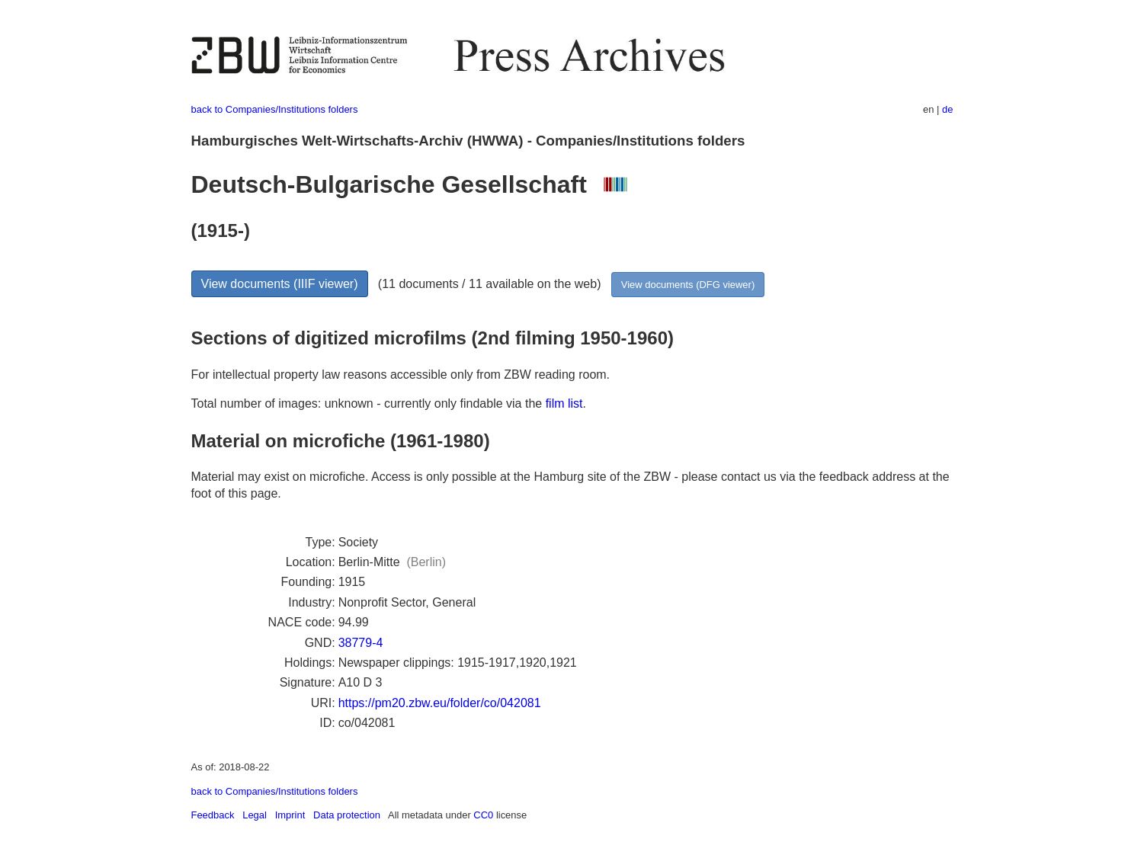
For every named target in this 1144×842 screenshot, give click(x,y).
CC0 (483, 815)
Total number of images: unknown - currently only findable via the (368, 403)
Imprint (290, 815)
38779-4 (360, 642)
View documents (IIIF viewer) (279, 283)
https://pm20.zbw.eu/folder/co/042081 (439, 702)
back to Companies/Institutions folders (274, 109)
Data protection (346, 815)
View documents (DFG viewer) (688, 284)
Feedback (213, 815)
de (947, 109)
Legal (254, 815)
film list (564, 403)
